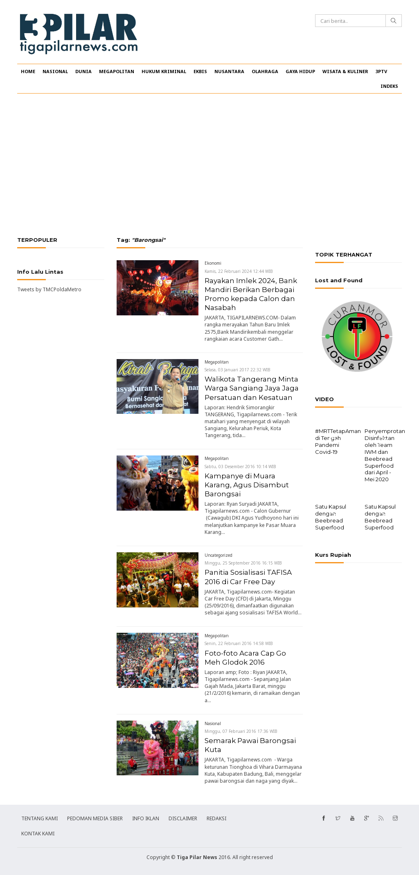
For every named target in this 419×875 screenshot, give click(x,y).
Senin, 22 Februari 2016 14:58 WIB (239, 643)
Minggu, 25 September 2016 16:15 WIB (243, 563)
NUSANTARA (229, 71)
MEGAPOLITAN (116, 71)
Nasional (213, 723)
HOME (28, 71)
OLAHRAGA (265, 71)
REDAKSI (216, 818)
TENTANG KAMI (39, 818)
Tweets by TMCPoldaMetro (49, 289)
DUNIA (83, 71)
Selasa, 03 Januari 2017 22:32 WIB (237, 370)
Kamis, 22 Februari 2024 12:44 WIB (239, 271)
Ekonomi (213, 263)
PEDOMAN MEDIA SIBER (95, 818)
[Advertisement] (209, 165)
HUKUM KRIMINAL (164, 71)
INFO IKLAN (145, 818)
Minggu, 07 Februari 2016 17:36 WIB (241, 731)
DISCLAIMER (183, 818)
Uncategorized (218, 555)
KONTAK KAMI (37, 833)
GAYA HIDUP (300, 71)
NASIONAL (55, 71)
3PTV (381, 71)
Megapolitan (217, 362)
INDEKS (389, 86)
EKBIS (200, 71)
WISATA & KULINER (345, 71)
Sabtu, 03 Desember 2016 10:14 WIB (240, 466)
